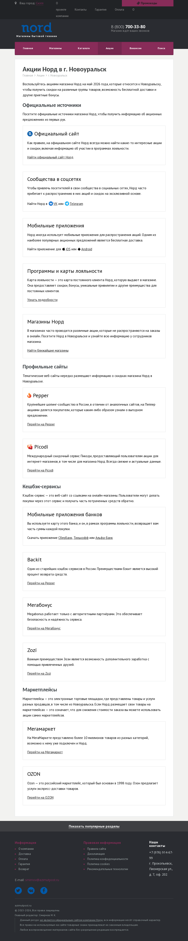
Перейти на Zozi (39, 673)
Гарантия (100, 9)
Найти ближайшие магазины (48, 350)
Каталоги (84, 48)
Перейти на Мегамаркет (45, 752)
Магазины (55, 48)
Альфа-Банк (104, 538)
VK (56, 204)
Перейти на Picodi (40, 470)
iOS (68, 249)
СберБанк (65, 538)
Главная (28, 48)
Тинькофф (81, 538)
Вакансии (135, 48)
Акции (110, 48)
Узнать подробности (42, 300)
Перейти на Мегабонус (44, 628)
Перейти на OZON (40, 797)
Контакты (81, 9)
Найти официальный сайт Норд (50, 157)
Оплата (119, 9)
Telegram (76, 204)
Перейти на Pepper (41, 424)
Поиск (161, 48)
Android (86, 249)
